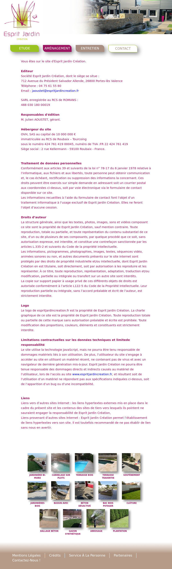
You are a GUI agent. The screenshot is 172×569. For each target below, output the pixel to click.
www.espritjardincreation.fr (92, 374)
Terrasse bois (84, 475)
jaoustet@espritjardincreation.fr (55, 90)
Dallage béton (49, 531)
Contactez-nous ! (26, 560)
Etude (24, 48)
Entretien (90, 48)
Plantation (120, 531)
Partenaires (123, 555)
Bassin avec (61, 503)
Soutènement (131, 475)
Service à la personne (87, 555)
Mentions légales (26, 555)
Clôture (132, 503)
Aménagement (57, 48)
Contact (123, 48)
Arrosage (96, 531)
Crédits (55, 555)
